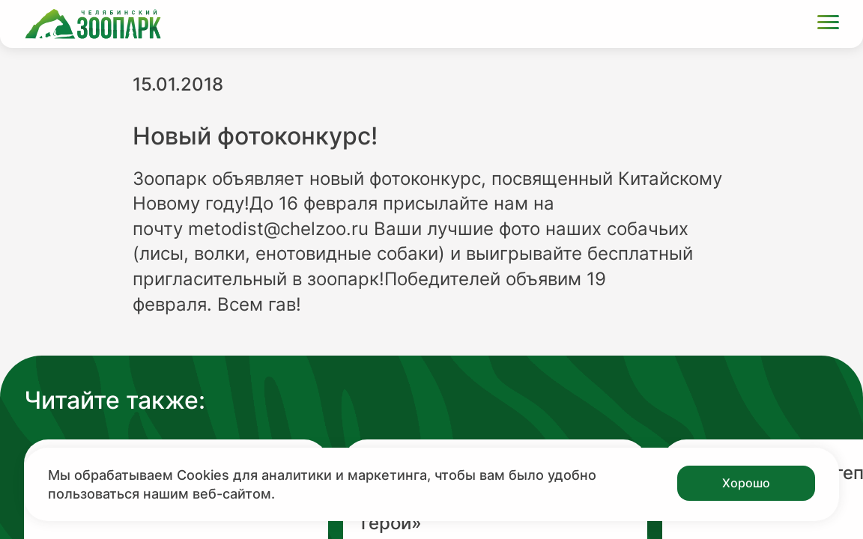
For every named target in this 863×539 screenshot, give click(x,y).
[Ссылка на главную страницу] (93, 24)
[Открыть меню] (828, 24)
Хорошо (746, 482)
